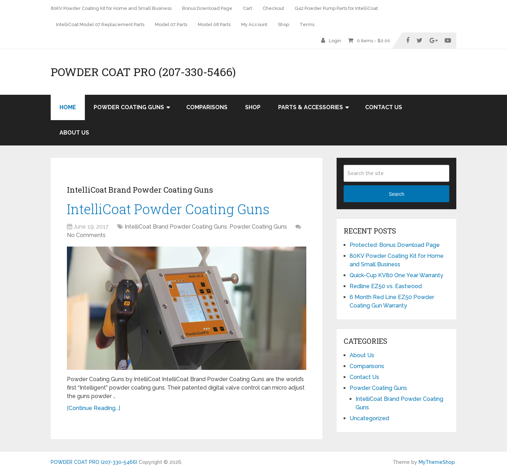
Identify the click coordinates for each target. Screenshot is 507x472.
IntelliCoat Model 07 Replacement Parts (100, 24)
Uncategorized (369, 418)
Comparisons (206, 107)
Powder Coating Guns (129, 107)
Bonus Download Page (207, 8)
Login (335, 40)
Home (68, 107)
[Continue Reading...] (93, 408)
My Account (254, 24)
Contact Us (383, 107)
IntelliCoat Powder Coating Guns (168, 209)
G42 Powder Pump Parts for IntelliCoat (336, 8)
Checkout (273, 8)
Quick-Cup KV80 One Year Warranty (396, 275)
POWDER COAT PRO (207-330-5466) (143, 71)
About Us (74, 132)
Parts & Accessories (310, 107)
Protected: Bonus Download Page (395, 245)
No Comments (86, 235)
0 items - (373, 40)
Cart (247, 8)
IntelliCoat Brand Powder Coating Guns (140, 190)
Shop (283, 24)
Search (396, 194)
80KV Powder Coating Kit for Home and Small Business (111, 8)
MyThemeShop (437, 462)
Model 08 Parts (214, 24)
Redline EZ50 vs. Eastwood (386, 286)
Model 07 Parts (171, 24)
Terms (307, 24)
